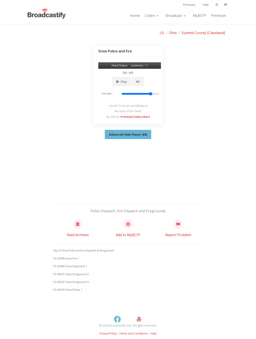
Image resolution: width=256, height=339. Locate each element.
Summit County (193, 32)
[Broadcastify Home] (42, 16)
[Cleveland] (216, 32)
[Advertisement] (128, 171)
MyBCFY (199, 15)
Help (205, 5)
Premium (189, 5)
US (162, 32)
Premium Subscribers (135, 117)
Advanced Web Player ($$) (128, 134)
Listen (150, 15)
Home (135, 15)
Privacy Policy (108, 333)
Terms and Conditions (133, 333)
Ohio (173, 32)
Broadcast (174, 15)
